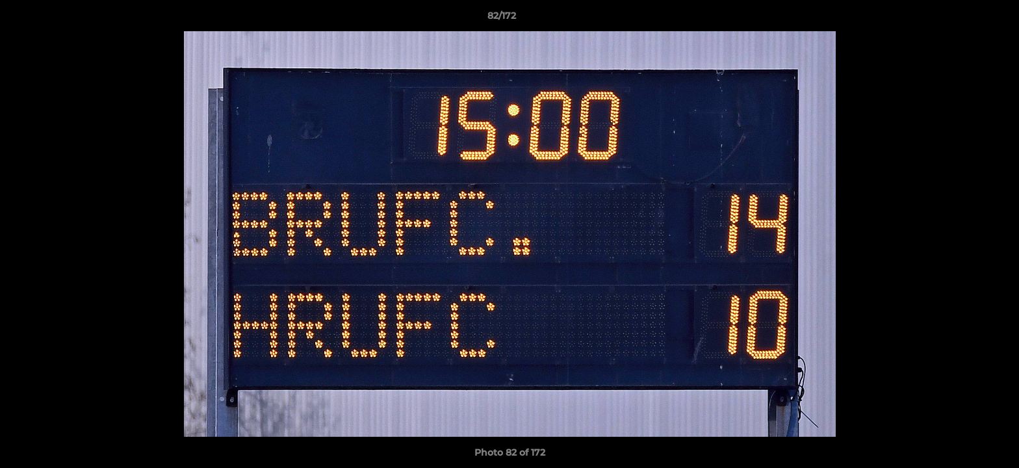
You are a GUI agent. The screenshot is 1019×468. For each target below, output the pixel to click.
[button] (964, 19)
